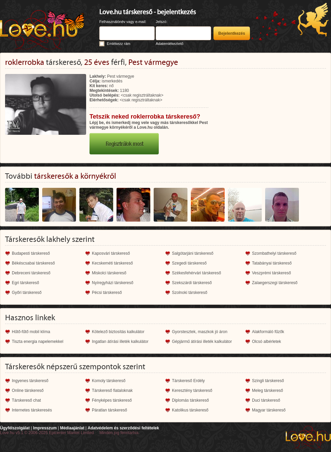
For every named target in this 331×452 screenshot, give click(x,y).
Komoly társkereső (108, 380)
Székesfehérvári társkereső (196, 273)
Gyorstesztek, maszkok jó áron (199, 331)
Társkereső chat (26, 400)
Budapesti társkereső (31, 253)
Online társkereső (28, 390)
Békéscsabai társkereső (33, 263)
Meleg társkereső (267, 390)
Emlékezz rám (118, 44)
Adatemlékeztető (169, 44)
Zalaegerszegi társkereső (275, 282)
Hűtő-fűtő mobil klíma (31, 331)
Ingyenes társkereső (30, 380)
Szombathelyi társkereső (274, 253)
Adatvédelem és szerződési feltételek (123, 428)
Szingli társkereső (268, 380)
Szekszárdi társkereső (192, 282)
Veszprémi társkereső (271, 273)
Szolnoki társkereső (189, 292)
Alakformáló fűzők (268, 331)
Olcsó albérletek (266, 341)
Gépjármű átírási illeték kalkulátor (202, 341)
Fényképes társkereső (112, 400)
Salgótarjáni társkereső (192, 253)
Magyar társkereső (268, 410)
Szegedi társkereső (189, 263)
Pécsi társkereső (107, 292)
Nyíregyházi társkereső (112, 282)
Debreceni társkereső (31, 273)
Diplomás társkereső (190, 400)
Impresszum (45, 428)
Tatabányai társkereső (271, 263)
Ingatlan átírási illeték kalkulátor (120, 341)
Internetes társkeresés (32, 410)
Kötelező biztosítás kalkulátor (118, 331)
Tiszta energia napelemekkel (37, 341)
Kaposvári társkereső (111, 253)
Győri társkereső (27, 292)
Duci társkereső (266, 400)
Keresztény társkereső (192, 390)
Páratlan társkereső (109, 410)
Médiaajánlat (72, 428)
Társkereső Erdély (188, 380)
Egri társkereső (25, 282)
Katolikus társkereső (190, 410)
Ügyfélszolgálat (15, 428)
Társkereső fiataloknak (112, 390)
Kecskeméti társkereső (112, 263)
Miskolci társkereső (109, 273)
